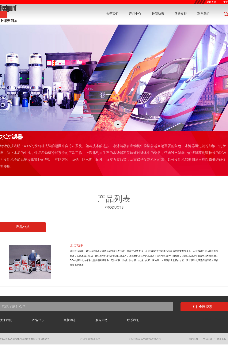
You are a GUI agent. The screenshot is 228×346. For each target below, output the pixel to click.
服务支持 (181, 13)
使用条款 (221, 339)
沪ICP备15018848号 (90, 339)
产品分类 (23, 227)
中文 (225, 2)
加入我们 (207, 339)
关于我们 (112, 13)
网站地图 (193, 339)
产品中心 (135, 13)
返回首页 (211, 2)
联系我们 (203, 13)
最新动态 (158, 13)
